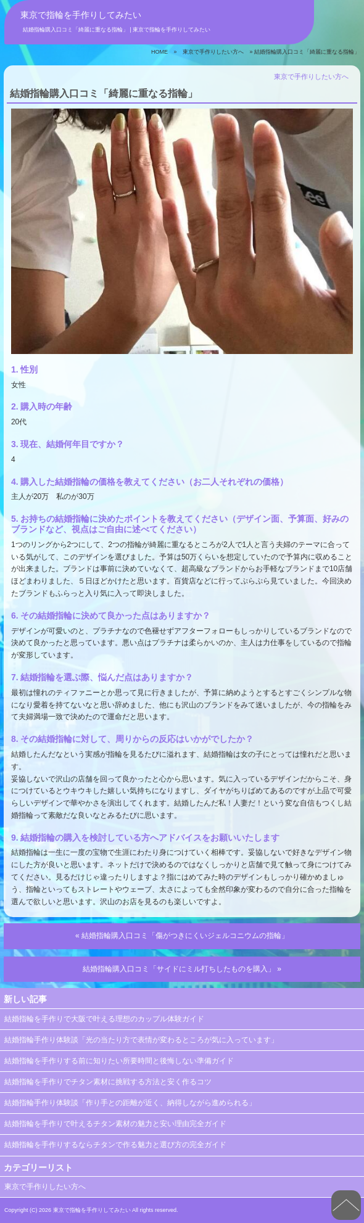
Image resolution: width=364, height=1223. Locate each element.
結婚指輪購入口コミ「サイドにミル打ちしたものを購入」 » (182, 969)
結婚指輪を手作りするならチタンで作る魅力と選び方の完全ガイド (115, 1144)
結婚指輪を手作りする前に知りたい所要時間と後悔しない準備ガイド (119, 1060)
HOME (159, 52)
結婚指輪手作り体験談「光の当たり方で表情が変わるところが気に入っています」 (141, 1040)
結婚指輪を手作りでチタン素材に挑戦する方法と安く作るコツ (108, 1081)
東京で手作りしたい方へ (213, 52)
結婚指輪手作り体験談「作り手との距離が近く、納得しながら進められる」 (130, 1102)
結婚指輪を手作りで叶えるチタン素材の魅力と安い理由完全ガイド (115, 1123)
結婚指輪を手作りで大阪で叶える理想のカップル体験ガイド (104, 1019)
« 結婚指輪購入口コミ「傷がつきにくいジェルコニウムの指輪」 (182, 935)
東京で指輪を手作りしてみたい (80, 15)
